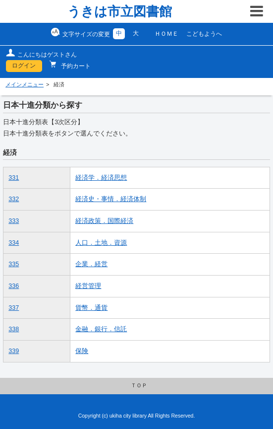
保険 (81, 351)
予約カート (75, 66)
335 (13, 264)
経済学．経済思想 (101, 177)
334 (13, 242)
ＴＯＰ (139, 385)
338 (13, 329)
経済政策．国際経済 (104, 220)
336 (13, 286)
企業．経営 (91, 264)
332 (13, 199)
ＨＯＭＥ (166, 33)
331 (13, 177)
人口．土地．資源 (101, 242)
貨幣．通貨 (91, 307)
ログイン (24, 65)
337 (13, 307)
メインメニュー (24, 84)
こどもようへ (204, 33)
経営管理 (88, 286)
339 (13, 351)
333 (13, 220)
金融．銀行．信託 (101, 329)
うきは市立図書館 (119, 11)
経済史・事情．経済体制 (110, 199)
